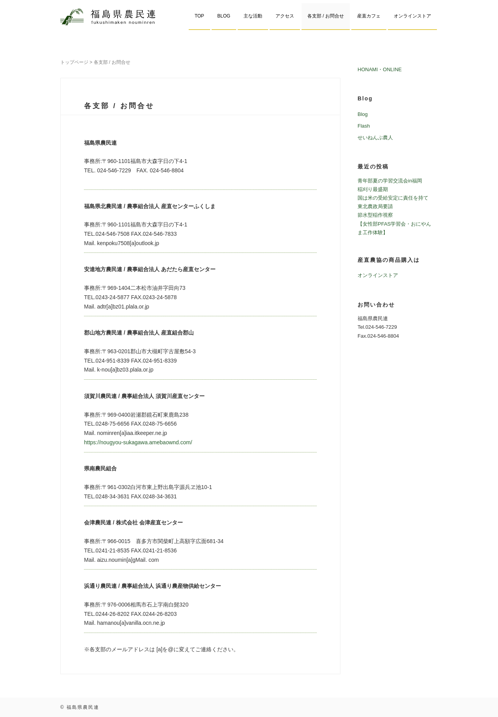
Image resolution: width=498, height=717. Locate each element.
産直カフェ (369, 16)
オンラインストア (412, 16)
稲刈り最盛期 (373, 189)
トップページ (74, 62)
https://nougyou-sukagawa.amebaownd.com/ (138, 442)
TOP (199, 16)
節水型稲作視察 (375, 215)
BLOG (223, 16)
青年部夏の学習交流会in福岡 (390, 181)
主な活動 (253, 16)
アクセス (284, 16)
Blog (363, 114)
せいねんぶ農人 (375, 137)
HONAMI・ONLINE (380, 69)
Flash (364, 126)
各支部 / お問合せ (325, 16)
